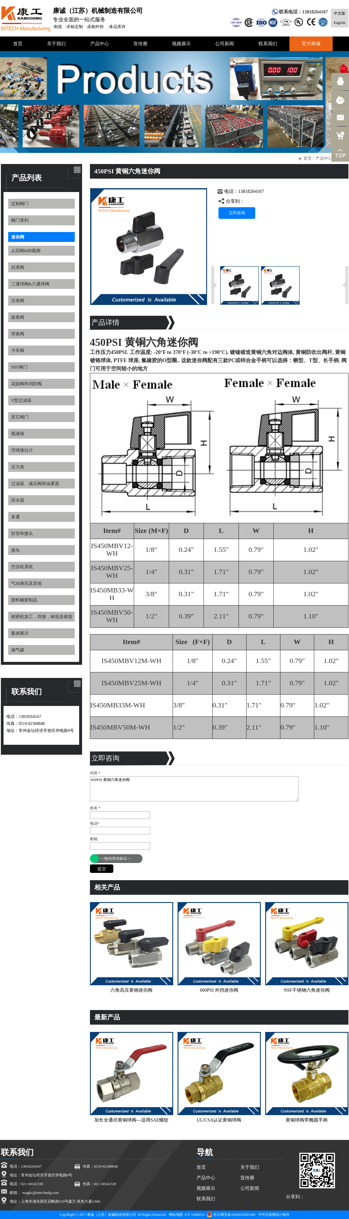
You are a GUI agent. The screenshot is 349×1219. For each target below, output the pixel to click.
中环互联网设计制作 (274, 1215)
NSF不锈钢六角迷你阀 (306, 990)
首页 (307, 158)
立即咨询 (237, 213)
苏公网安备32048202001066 (231, 1215)
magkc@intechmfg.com (40, 1192)
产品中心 (324, 158)
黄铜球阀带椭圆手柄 (307, 1119)
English (339, 22)
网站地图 (176, 1215)
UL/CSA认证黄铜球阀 (219, 1119)
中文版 (339, 13)
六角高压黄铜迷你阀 (131, 990)
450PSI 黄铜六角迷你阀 (194, 788)
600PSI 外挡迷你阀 (219, 990)
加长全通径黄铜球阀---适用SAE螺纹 (131, 1119)
